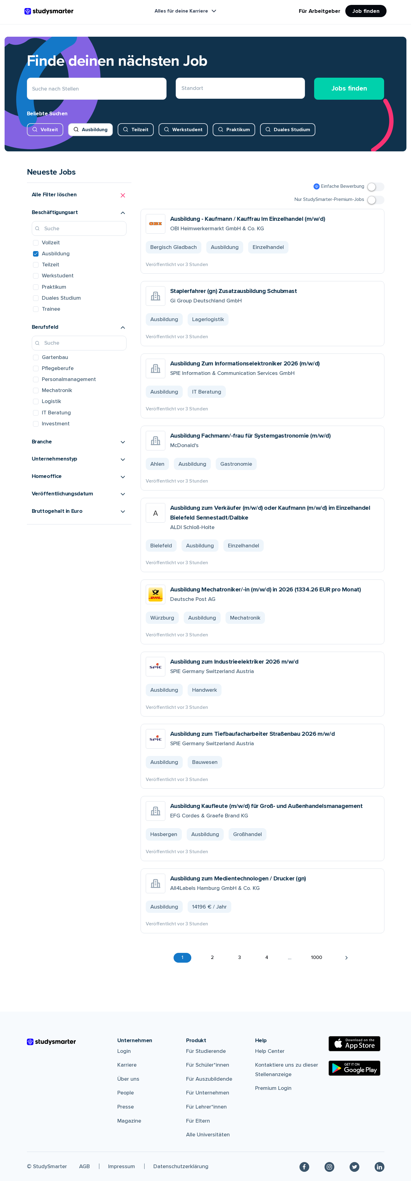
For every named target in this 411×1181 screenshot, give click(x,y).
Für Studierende (206, 1051)
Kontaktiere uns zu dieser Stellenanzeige (286, 1069)
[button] (79, 195)
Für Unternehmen (207, 1092)
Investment (56, 423)
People (125, 1092)
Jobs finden (349, 88)
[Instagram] (329, 1166)
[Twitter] (354, 1166)
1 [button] (182, 957)
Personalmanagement (69, 379)
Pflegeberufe (58, 368)
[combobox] (181, 89)
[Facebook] (304, 1166)
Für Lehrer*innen (206, 1106)
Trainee (51, 308)
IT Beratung (56, 412)
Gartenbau (55, 357)
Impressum (121, 1166)
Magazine (129, 1120)
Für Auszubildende (209, 1078)
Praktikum (238, 130)
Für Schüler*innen (207, 1064)
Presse (125, 1106)
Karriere (127, 1064)
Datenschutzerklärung (180, 1166)
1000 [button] (316, 957)
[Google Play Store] (354, 1068)
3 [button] (239, 957)
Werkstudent (187, 130)
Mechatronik (57, 390)
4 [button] (266, 957)
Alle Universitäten (208, 1134)
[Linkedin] (379, 1166)
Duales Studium (292, 130)
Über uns (128, 1078)
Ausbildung (95, 130)
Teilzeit (140, 130)
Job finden (366, 11)
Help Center (269, 1051)
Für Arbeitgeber (319, 11)
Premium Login (273, 1088)
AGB (84, 1166)
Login (124, 1051)
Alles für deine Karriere (186, 11)
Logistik (51, 401)
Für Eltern (198, 1120)
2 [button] (212, 957)
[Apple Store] (354, 1043)
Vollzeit (49, 130)
